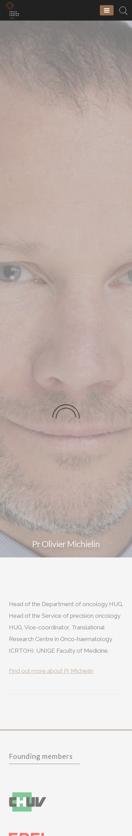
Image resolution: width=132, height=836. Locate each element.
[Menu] (107, 10)
